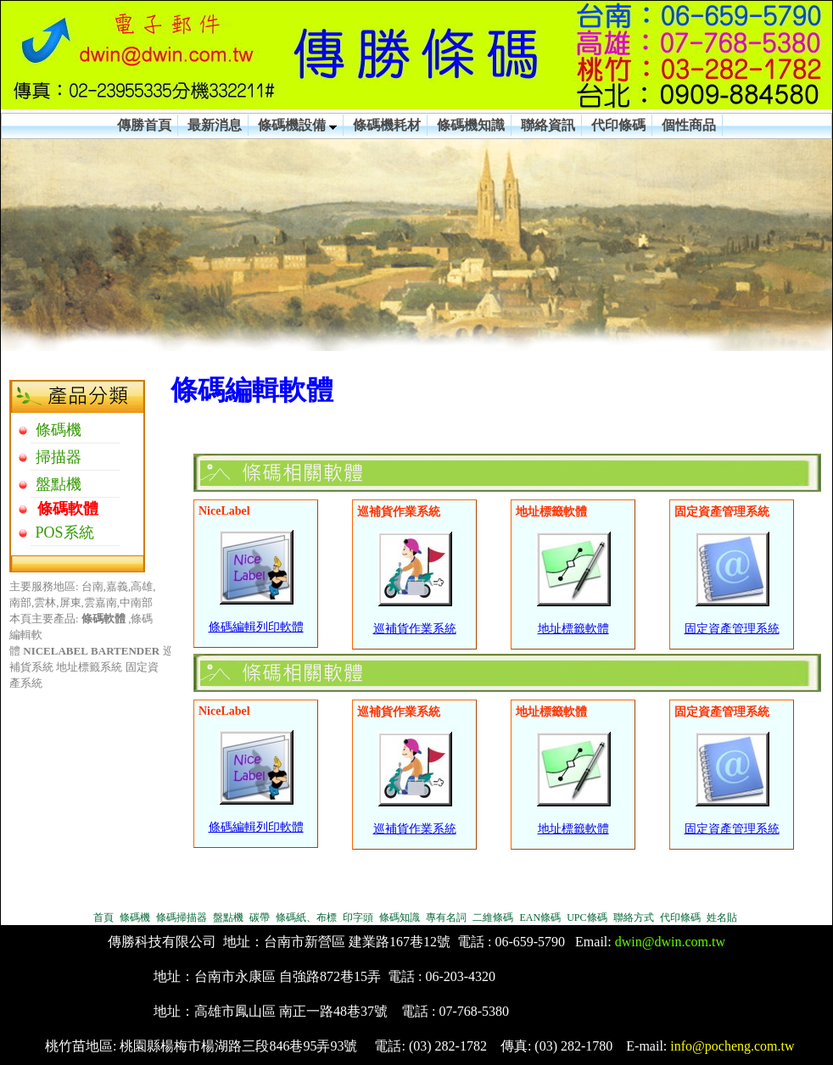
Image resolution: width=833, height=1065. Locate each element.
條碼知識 (399, 917)
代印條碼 (618, 125)
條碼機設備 (297, 125)
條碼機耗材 (387, 125)
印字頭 (358, 917)
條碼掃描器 (181, 917)
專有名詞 (446, 917)
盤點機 (56, 484)
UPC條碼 (587, 917)
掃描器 (56, 457)
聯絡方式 (633, 917)
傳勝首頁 (144, 125)
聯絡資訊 (548, 125)
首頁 (103, 917)
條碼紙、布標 (306, 917)
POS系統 (62, 532)
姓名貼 (722, 917)
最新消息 (214, 125)
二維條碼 (492, 917)
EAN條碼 (540, 917)
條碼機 (56, 429)
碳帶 (259, 917)
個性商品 (689, 125)
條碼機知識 (471, 125)
